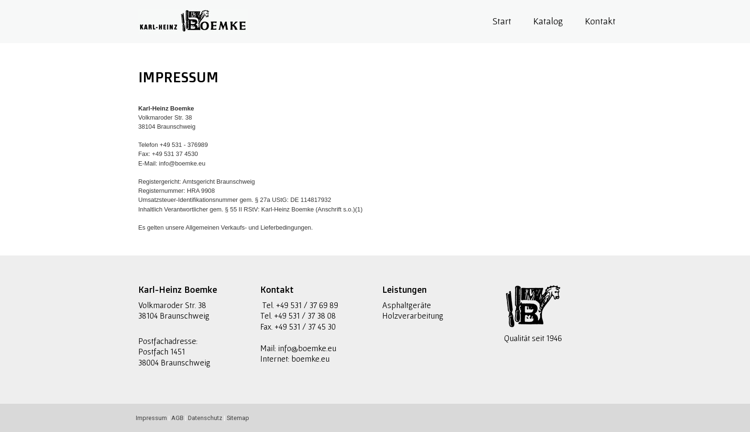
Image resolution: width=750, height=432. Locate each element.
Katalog (548, 21)
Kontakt (600, 21)
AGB (177, 417)
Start (502, 21)
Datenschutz (205, 417)
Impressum (151, 417)
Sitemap (238, 417)
